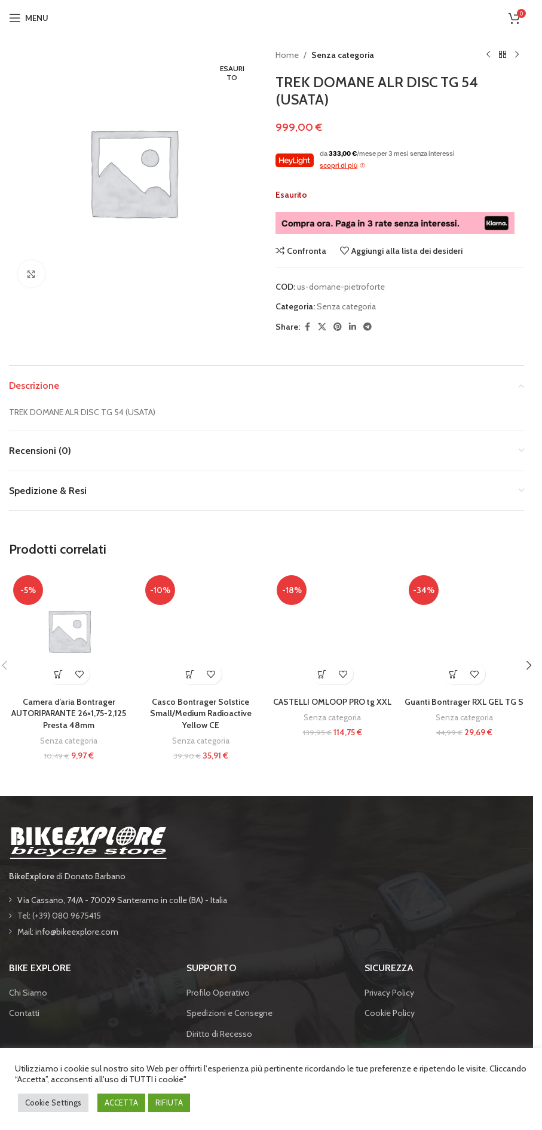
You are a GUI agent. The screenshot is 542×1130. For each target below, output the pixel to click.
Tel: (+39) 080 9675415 (59, 915)
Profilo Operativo (218, 992)
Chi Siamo (28, 992)
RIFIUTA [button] (169, 1102)
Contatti (24, 1013)
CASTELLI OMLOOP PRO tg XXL (332, 701)
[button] (58, 674)
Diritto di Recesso (219, 1033)
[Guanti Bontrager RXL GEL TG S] (465, 631)
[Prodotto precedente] (488, 55)
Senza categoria (342, 55)
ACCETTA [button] (121, 1102)
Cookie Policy (390, 1013)
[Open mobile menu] (28, 18)
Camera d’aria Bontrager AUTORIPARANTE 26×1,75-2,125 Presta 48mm (68, 713)
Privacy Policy (389, 992)
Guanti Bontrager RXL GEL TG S (464, 701)
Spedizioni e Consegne (229, 1013)
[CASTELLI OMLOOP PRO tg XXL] (332, 631)
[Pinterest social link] (337, 327)
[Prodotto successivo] (517, 55)
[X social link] (322, 327)
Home (287, 55)
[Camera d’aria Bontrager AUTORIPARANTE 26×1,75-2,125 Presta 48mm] (69, 631)
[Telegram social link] (367, 327)
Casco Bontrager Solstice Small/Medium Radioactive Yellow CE (201, 713)
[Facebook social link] (307, 327)
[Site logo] (266, 16)
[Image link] (88, 841)
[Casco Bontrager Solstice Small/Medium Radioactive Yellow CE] (201, 631)
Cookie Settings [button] (53, 1102)
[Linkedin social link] (352, 327)
